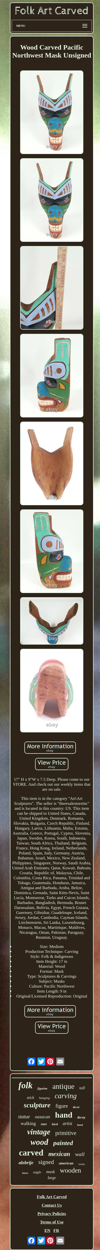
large (52, 1178)
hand (63, 1114)
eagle (37, 1172)
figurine (43, 1088)
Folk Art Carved (52, 1196)
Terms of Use (52, 1222)
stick (30, 1097)
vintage (38, 1131)
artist (67, 1123)
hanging (44, 1098)
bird (55, 1124)
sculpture (37, 1105)
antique (63, 1086)
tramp (81, 1163)
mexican (59, 1154)
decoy (81, 1117)
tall (82, 1088)
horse (25, 1173)
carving (66, 1096)
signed (46, 1162)
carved (31, 1152)
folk (25, 1085)
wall (80, 1154)
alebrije (26, 1162)
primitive (65, 1133)
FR (56, 1230)
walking (28, 1123)
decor (76, 1107)
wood (40, 1142)
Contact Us (52, 1205)
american (66, 1163)
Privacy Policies (52, 1213)
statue (24, 1116)
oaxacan (42, 1116)
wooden (70, 1170)
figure (61, 1106)
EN (47, 1230)
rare (44, 1124)
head (80, 1124)
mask (50, 1171)
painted (63, 1143)
